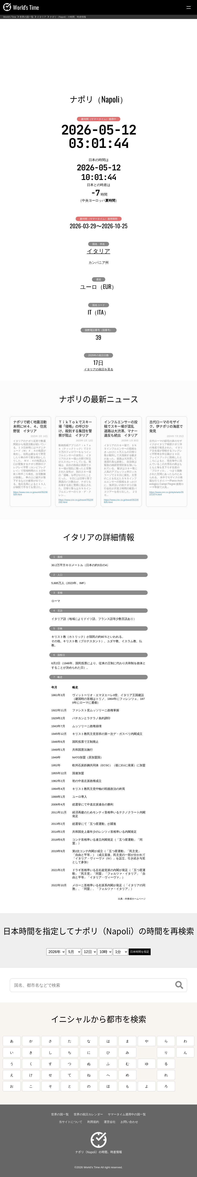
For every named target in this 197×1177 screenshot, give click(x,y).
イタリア (41, 17)
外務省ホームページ (135, 898)
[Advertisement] (98, 50)
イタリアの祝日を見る (98, 369)
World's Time (9, 17)
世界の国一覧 (26, 17)
